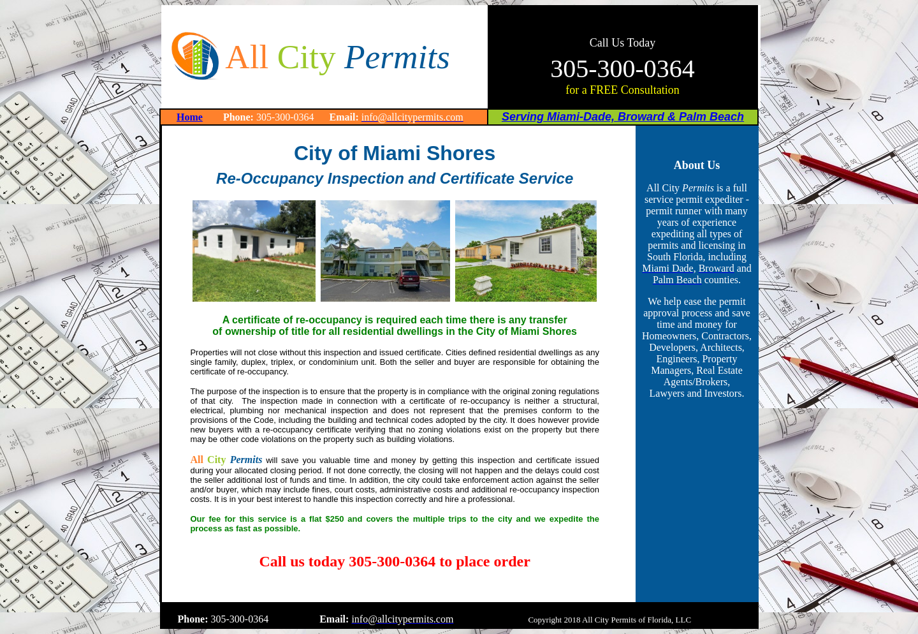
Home (190, 117)
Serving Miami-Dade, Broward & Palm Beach (623, 116)
